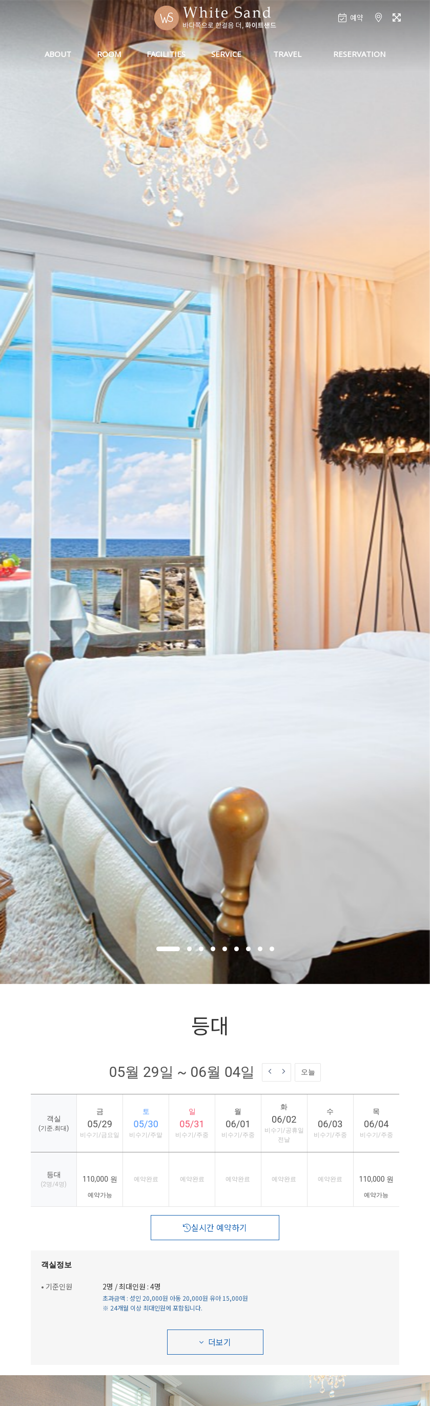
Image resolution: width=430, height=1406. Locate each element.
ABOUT (58, 54)
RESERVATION (359, 54)
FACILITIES (166, 54)
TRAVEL (287, 54)
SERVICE (226, 54)
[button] (168, 949)
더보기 (215, 1342)
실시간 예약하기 (215, 1227)
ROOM (109, 54)
